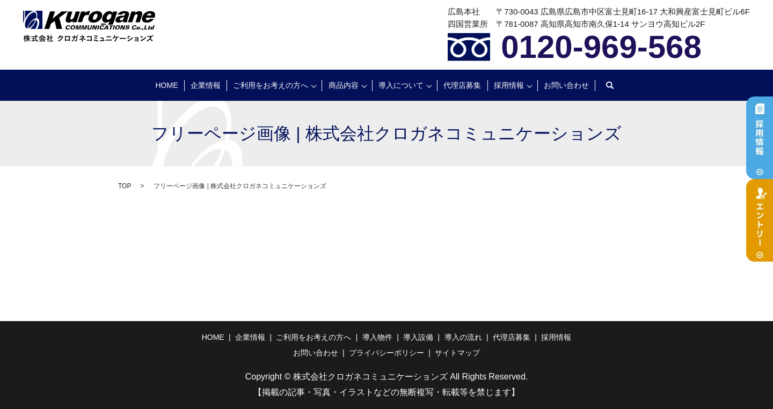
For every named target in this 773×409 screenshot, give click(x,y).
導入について (401, 85)
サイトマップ (457, 352)
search (610, 85)
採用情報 (509, 85)
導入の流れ (463, 337)
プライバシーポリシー (386, 352)
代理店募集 (462, 85)
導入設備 (418, 337)
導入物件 (377, 337)
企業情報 (206, 85)
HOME (167, 85)
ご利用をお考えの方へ (270, 85)
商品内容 (344, 85)
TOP (124, 186)
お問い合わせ (566, 85)
